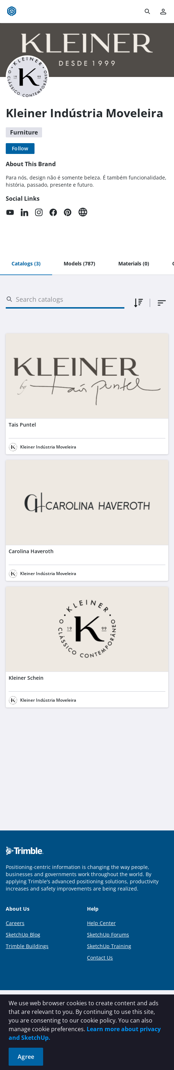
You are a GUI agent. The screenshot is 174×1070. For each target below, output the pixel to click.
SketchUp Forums (108, 934)
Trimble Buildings (27, 946)
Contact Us (100, 957)
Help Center (101, 923)
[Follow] (20, 148)
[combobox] (161, 302)
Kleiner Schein (26, 677)
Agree (26, 1057)
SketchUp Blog (23, 934)
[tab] (26, 264)
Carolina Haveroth (31, 551)
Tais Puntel (22, 424)
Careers (15, 923)
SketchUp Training (109, 946)
